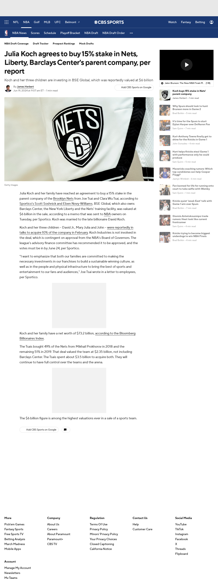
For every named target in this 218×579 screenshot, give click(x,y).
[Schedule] (50, 33)
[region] (186, 65)
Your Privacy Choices (103, 539)
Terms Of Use (98, 524)
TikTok (179, 529)
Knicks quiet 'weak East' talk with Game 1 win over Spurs (192, 202)
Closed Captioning (102, 544)
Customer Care (142, 529)
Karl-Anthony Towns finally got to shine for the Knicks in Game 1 (191, 138)
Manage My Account (17, 568)
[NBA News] (19, 33)
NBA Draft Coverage (16, 43)
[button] (131, 33)
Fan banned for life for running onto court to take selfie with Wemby (193, 187)
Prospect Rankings (64, 43)
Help (136, 524)
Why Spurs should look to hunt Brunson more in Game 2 (190, 108)
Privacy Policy (99, 529)
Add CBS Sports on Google (136, 87)
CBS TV (52, 544)
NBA (107, 214)
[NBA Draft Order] (113, 33)
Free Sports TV (13, 534)
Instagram (181, 534)
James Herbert (25, 86)
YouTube (181, 524)
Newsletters (12, 573)
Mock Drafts (86, 43)
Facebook (181, 539)
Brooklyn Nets (63, 199)
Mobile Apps (12, 549)
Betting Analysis (14, 539)
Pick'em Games (14, 524)
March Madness (14, 544)
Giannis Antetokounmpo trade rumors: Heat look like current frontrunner (190, 219)
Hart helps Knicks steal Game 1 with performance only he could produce (190, 155)
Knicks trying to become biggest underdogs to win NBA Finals (191, 235)
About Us (53, 524)
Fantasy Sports (13, 529)
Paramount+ (55, 539)
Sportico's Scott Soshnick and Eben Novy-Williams (56, 204)
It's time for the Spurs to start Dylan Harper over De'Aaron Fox (191, 123)
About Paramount (58, 534)
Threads (180, 549)
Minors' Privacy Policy (104, 534)
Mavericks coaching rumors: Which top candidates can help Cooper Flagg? (192, 172)
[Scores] (35, 33)
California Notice (101, 549)
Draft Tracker (40, 43)
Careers (52, 529)
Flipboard (181, 554)
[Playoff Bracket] (70, 33)
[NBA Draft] (91, 33)
